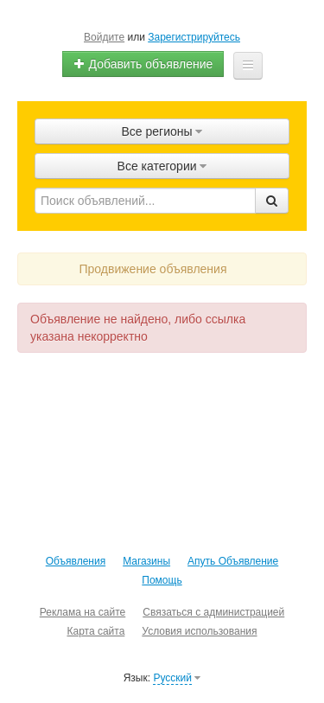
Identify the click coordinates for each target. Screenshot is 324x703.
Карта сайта (95, 631)
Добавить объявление (143, 64)
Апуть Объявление (232, 561)
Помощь (161, 580)
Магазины (146, 561)
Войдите (104, 37)
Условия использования (199, 631)
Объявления (75, 561)
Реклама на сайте (83, 612)
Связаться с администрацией (213, 612)
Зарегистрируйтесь (194, 37)
